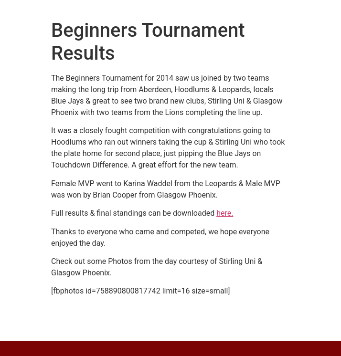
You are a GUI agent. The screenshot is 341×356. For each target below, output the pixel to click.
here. (224, 213)
